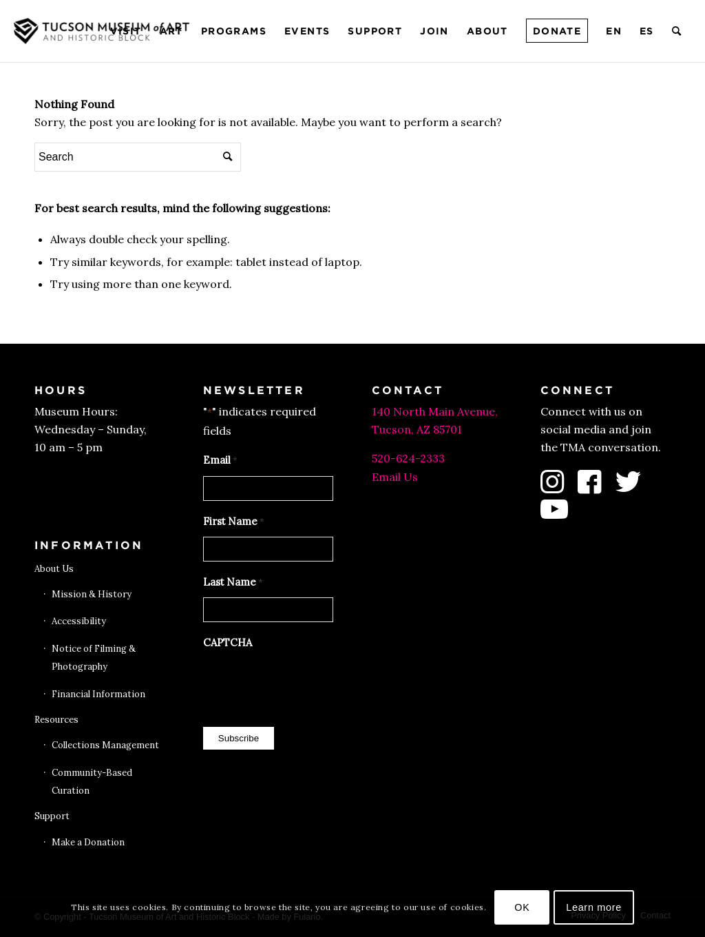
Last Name (233, 583)
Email (220, 461)
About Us (54, 569)
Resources (56, 719)
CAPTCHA (227, 642)
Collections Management (105, 745)
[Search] (677, 31)
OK (521, 907)
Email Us (395, 477)
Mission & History (91, 594)
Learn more (594, 907)
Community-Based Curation (92, 781)
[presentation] (307, 685)
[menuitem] (126, 31)
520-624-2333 (408, 458)
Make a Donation (88, 842)
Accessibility (79, 621)
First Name (233, 522)
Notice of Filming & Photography (94, 657)
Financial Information (98, 694)
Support (52, 816)
